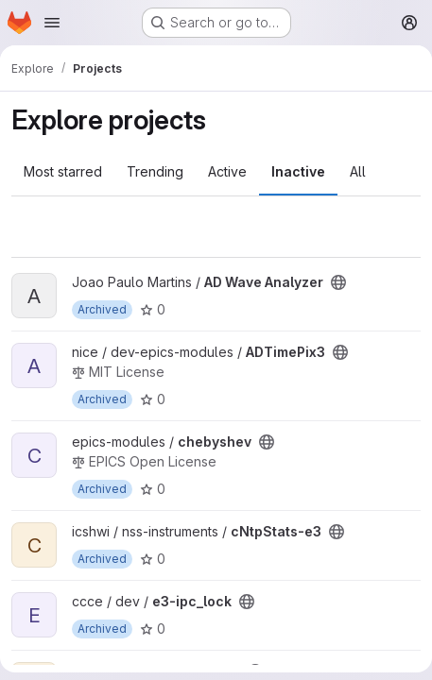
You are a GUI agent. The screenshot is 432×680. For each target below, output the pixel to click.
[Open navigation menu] (52, 23)
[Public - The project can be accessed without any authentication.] (338, 282)
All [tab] (358, 171)
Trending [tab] (155, 171)
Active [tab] (227, 171)
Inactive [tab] (298, 171)
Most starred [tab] (63, 171)
